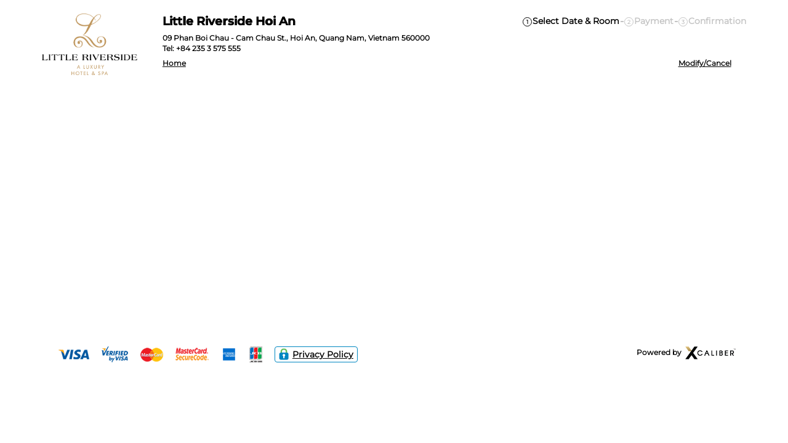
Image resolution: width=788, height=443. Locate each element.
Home (174, 63)
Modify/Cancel (704, 63)
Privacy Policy (316, 354)
